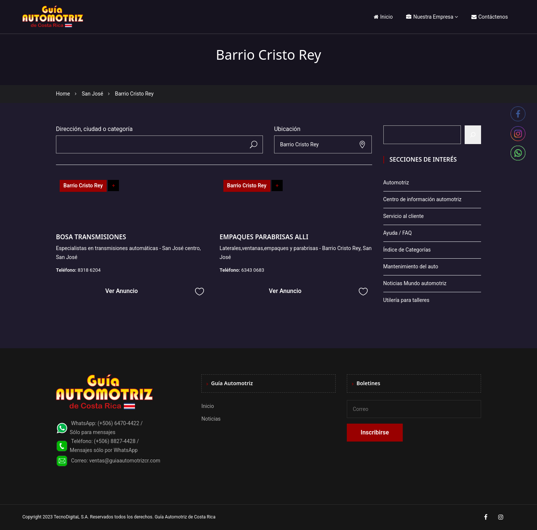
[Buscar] (473, 134)
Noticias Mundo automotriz (415, 283)
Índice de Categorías (407, 250)
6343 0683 (252, 270)
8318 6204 (89, 270)
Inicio (383, 17)
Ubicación (287, 128)
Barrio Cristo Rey (83, 185)
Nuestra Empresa (429, 17)
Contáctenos (489, 17)
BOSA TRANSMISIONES (91, 237)
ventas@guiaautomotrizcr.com (124, 461)
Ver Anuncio (121, 290)
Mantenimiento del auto (410, 266)
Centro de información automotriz (422, 199)
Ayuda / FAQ (397, 233)
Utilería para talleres (406, 300)
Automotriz (396, 183)
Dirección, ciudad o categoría (94, 128)
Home (63, 94)
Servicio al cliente (403, 216)
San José (92, 94)
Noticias (211, 419)
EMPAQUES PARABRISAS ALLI (264, 237)
